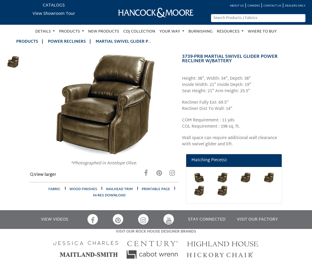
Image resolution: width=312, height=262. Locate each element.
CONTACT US (272, 5)
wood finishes (83, 189)
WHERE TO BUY (262, 31)
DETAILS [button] (43, 31)
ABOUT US (237, 5)
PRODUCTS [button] (70, 31)
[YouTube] (168, 219)
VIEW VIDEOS (54, 219)
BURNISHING (201, 31)
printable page (156, 189)
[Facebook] (146, 174)
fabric (54, 189)
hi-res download (109, 195)
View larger (43, 175)
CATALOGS (54, 5)
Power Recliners (67, 41)
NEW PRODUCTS (103, 31)
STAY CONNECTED (207, 219)
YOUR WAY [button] (170, 31)
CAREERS (254, 5)
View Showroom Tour (53, 14)
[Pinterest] (159, 174)
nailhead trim (119, 189)
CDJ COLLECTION (139, 31)
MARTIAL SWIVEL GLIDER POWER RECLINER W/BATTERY (150, 41)
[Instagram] (172, 174)
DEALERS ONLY (295, 5)
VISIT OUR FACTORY (257, 219)
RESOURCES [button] (228, 31)
